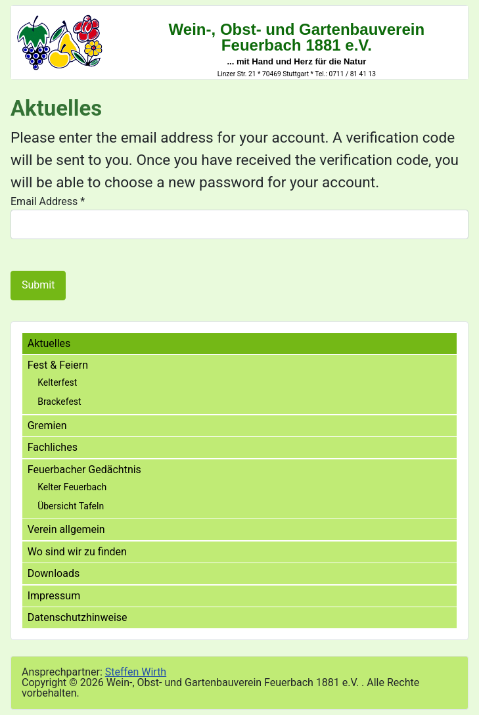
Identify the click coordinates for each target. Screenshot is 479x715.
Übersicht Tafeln (70, 506)
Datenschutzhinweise (77, 617)
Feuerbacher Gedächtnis (84, 469)
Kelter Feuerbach (71, 487)
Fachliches (53, 447)
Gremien (47, 425)
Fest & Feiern (58, 365)
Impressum (54, 595)
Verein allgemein (66, 529)
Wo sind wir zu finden (77, 551)
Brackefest (59, 401)
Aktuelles (49, 343)
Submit (38, 285)
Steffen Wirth (135, 672)
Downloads (54, 573)
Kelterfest (57, 382)
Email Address (48, 201)
